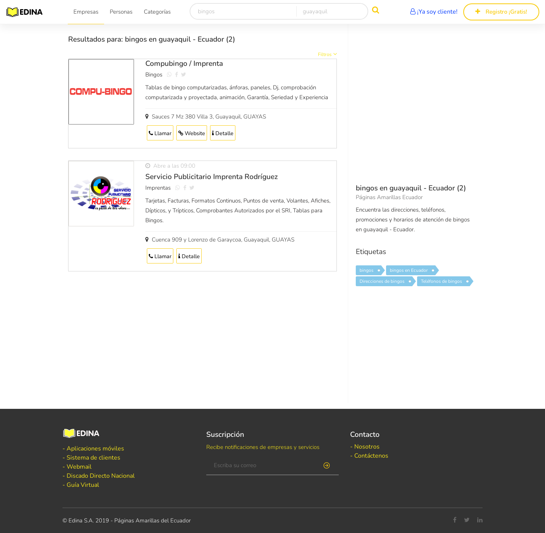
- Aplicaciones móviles (93, 448)
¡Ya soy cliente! (434, 12)
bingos (367, 270)
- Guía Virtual (80, 485)
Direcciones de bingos (382, 281)
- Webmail (77, 467)
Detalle (223, 133)
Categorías (157, 12)
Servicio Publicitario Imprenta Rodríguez (211, 176)
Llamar (160, 133)
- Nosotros (365, 447)
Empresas (85, 12)
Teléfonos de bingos (441, 281)
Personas (121, 12)
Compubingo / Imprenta (184, 63)
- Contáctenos (369, 456)
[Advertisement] (202, 339)
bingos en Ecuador (409, 270)
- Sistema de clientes (91, 458)
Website (191, 133)
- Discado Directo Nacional (98, 476)
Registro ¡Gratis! (501, 12)
